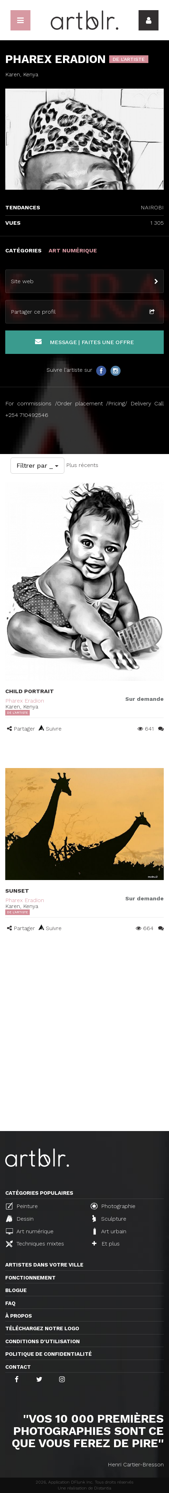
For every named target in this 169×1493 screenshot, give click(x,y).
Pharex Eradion (24, 700)
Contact (18, 1367)
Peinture (22, 1205)
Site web (22, 281)
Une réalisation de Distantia (84, 1488)
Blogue (16, 1290)
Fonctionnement (30, 1278)
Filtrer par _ (37, 465)
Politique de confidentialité (48, 1354)
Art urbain (109, 1231)
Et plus (106, 1243)
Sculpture (109, 1218)
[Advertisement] (84, 1043)
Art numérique (30, 1231)
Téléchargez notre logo (42, 1328)
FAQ (10, 1303)
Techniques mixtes (35, 1243)
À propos (18, 1316)
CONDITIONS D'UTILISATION (42, 1341)
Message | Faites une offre (84, 342)
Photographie (113, 1205)
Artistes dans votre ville (44, 1265)
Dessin (20, 1218)
